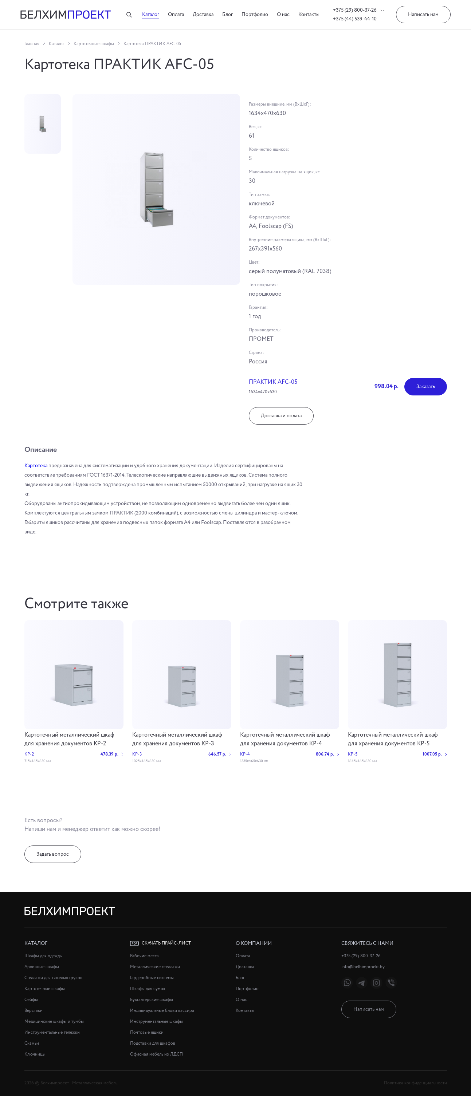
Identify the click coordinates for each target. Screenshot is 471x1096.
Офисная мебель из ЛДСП (156, 1054)
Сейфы (31, 1000)
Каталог (150, 14)
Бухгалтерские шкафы (151, 1000)
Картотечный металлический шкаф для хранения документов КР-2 (69, 739)
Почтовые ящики (147, 1032)
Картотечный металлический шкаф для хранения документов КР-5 (393, 739)
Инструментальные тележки (52, 1032)
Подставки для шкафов (152, 1043)
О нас (283, 14)
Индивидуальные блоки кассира (162, 1011)
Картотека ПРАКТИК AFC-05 (152, 44)
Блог (227, 14)
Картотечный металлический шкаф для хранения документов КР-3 (177, 739)
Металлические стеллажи (155, 967)
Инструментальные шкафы (156, 1021)
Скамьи (31, 1043)
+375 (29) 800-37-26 (358, 10)
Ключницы (35, 1054)
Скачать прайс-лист (160, 943)
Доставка (203, 14)
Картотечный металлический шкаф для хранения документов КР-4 (285, 739)
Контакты (308, 14)
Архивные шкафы (41, 967)
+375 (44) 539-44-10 (355, 19)
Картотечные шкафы (94, 44)
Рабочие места (144, 956)
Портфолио (255, 14)
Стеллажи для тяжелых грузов (53, 978)
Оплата (176, 14)
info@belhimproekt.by (363, 967)
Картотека (35, 465)
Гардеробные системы (152, 978)
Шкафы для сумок (147, 989)
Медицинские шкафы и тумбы (54, 1021)
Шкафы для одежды (43, 956)
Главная (31, 44)
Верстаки (33, 1011)
